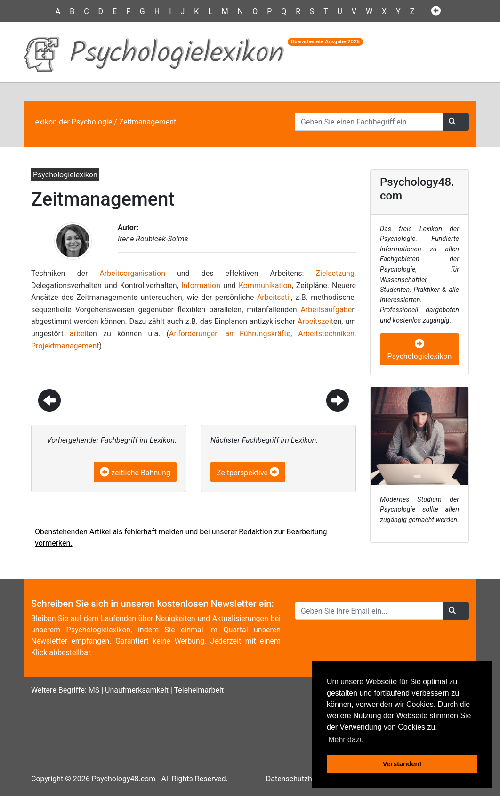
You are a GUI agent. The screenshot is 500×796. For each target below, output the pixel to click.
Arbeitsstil (274, 297)
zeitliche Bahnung (140, 472)
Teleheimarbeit (199, 690)
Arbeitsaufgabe (326, 309)
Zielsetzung (334, 273)
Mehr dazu (346, 740)
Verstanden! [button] (402, 764)
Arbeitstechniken (326, 333)
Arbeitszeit (315, 321)
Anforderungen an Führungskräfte (229, 333)
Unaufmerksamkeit (137, 690)
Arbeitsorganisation (132, 273)
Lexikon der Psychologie (71, 121)
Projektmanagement (65, 345)
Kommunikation (265, 285)
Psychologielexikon (419, 350)
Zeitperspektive (242, 472)
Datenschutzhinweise (302, 778)
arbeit (79, 333)
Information (200, 285)
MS (94, 690)
